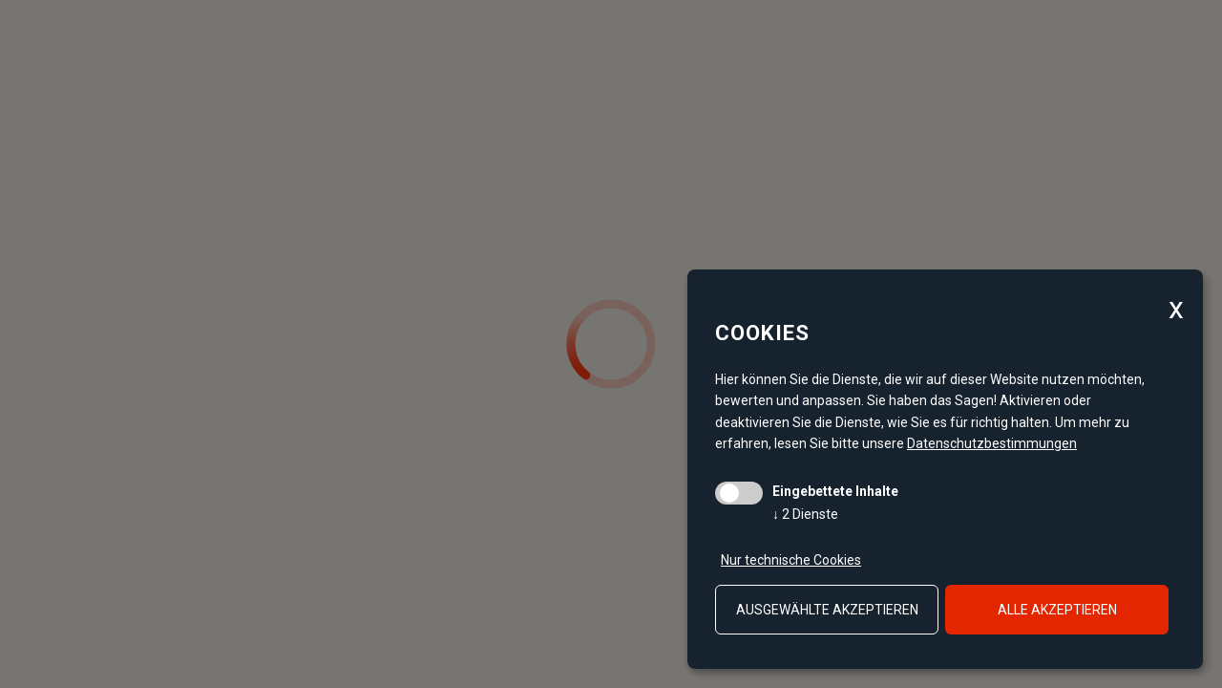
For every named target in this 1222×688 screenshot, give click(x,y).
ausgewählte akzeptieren (827, 609)
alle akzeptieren (1057, 609)
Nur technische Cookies (791, 560)
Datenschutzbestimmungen (992, 443)
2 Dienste (805, 514)
